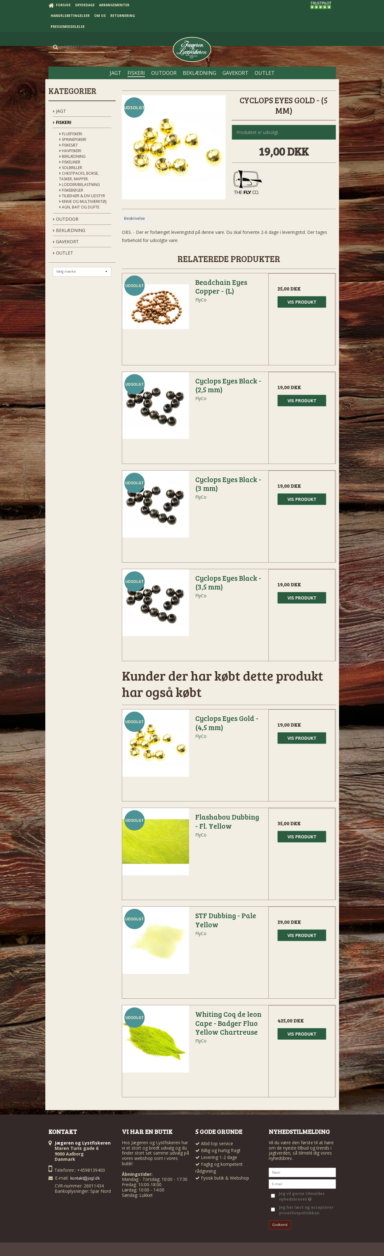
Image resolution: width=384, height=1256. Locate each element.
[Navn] (302, 1172)
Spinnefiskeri (72, 139)
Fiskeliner (69, 162)
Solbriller (70, 167)
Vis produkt (302, 302)
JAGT (59, 111)
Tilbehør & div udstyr (82, 195)
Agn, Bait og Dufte (79, 207)
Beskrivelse (134, 218)
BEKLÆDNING (69, 230)
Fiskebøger (71, 190)
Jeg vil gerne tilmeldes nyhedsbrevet (301, 1196)
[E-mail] (302, 1184)
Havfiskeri (70, 150)
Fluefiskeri (70, 133)
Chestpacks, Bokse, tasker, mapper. (79, 176)
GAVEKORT (66, 242)
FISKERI (62, 122)
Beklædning (72, 156)
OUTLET (63, 253)
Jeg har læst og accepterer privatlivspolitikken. (306, 1210)
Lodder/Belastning (79, 184)
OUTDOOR (65, 219)
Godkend (279, 1225)
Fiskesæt (68, 145)
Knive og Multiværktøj (83, 201)
